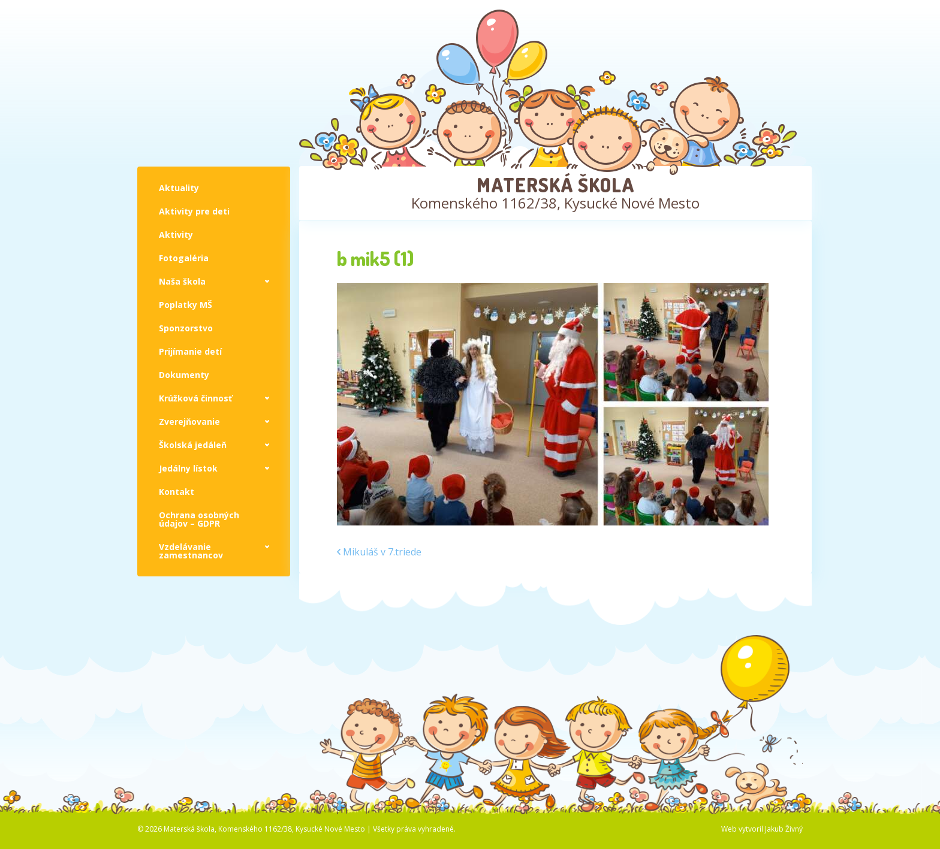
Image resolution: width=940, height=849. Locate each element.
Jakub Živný (784, 829)
